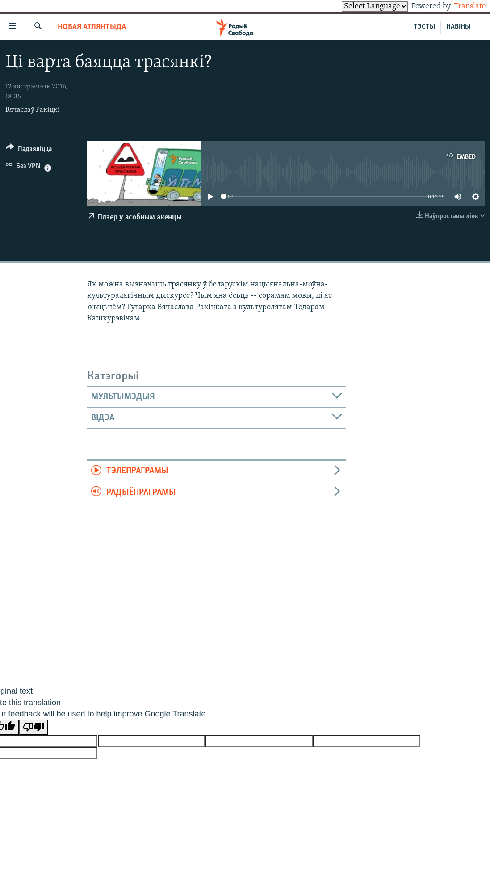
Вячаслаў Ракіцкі (32, 110)
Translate (461, 6)
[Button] (29, 150)
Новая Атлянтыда (92, 27)
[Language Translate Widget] (360, 6)
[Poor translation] (33, 727)
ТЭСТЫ (424, 26)
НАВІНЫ (458, 26)
